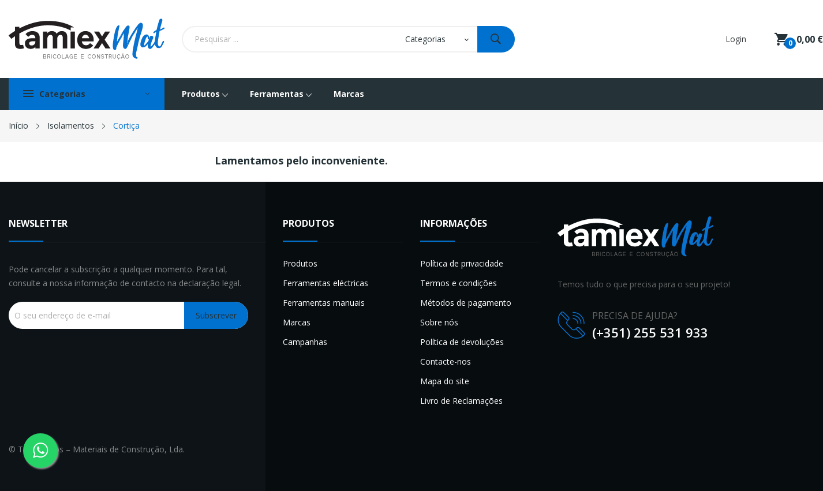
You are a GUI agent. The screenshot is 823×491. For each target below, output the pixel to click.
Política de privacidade (461, 263)
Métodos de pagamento (465, 302)
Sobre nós (439, 322)
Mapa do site (444, 381)
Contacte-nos (445, 361)
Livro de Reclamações (461, 400)
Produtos (300, 263)
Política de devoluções (462, 341)
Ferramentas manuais (324, 302)
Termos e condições (458, 283)
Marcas (297, 322)
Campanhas (305, 341)
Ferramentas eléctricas (325, 283)
